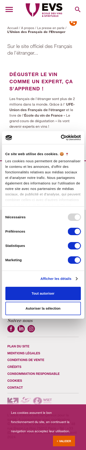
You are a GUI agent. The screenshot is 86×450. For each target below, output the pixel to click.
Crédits (14, 367)
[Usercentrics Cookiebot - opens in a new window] (61, 138)
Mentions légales (23, 353)
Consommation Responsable (33, 374)
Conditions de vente (25, 360)
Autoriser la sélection (43, 308)
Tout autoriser (43, 293)
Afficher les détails (55, 279)
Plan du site (18, 346)
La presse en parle (50, 28)
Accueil (12, 28)
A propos (27, 28)
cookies (14, 380)
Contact (15, 387)
